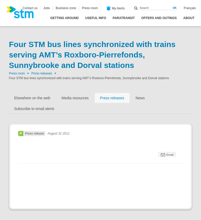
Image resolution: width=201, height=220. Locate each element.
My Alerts (115, 8)
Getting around (64, 18)
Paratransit (124, 18)
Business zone (66, 8)
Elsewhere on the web (32, 98)
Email (170, 154)
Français (190, 8)
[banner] (23, 14)
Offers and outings (159, 18)
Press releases (41, 73)
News (140, 98)
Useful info (95, 18)
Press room (90, 8)
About (188, 18)
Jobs (46, 8)
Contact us (30, 8)
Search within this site (136, 8)
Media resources (75, 98)
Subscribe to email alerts (34, 109)
